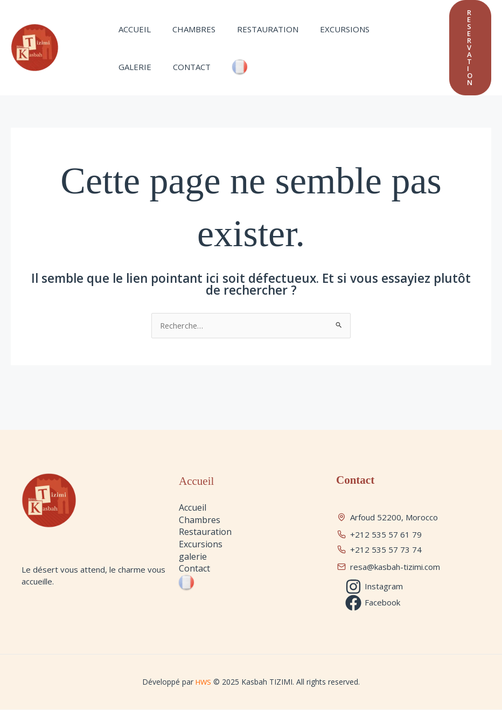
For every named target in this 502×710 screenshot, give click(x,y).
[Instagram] (375, 587)
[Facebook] (373, 603)
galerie (383, 29)
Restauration (254, 29)
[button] (470, 47)
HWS (204, 682)
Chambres (185, 29)
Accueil (132, 29)
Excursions (326, 29)
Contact (135, 66)
